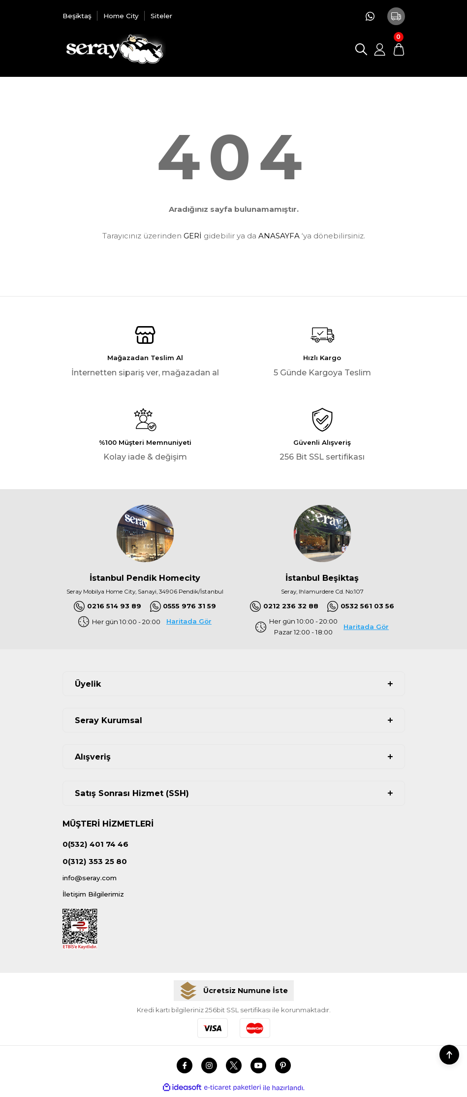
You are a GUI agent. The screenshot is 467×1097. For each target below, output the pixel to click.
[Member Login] (380, 49)
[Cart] (398, 49)
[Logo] (114, 49)
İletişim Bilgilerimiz (97, 897)
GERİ (193, 235)
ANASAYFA (279, 235)
